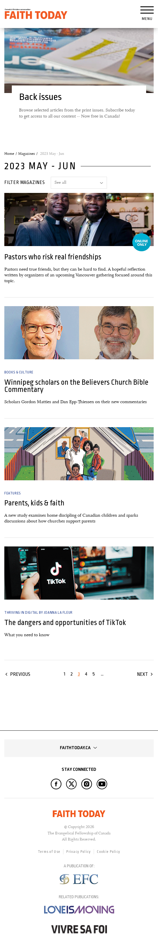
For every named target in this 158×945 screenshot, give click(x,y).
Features (12, 493)
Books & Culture (18, 372)
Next (142, 674)
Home (9, 153)
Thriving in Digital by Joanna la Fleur (38, 613)
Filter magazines (24, 182)
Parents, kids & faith (34, 503)
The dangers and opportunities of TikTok (65, 622)
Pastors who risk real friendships (52, 257)
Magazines (26, 153)
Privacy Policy (78, 852)
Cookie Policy (108, 852)
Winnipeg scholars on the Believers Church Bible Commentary (76, 386)
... (102, 674)
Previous (20, 674)
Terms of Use (49, 852)
